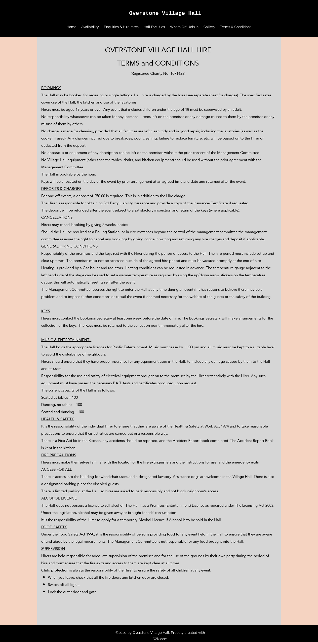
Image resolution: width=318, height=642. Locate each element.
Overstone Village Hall (165, 13)
